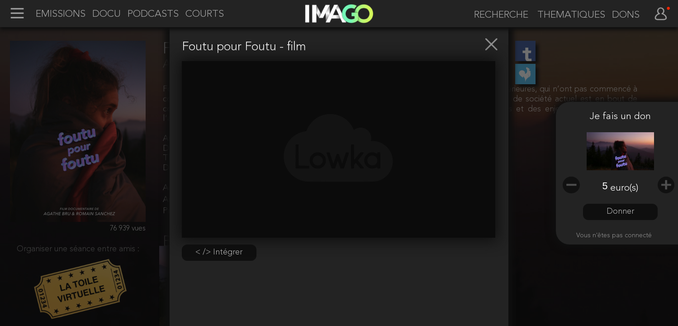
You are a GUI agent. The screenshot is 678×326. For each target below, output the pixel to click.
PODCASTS (153, 14)
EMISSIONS (60, 14)
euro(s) (624, 188)
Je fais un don (620, 116)
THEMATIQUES (571, 15)
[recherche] (497, 15)
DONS (626, 15)
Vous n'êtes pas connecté (614, 235)
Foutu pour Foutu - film (244, 47)
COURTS (204, 14)
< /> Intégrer (218, 252)
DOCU (106, 14)
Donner (620, 211)
